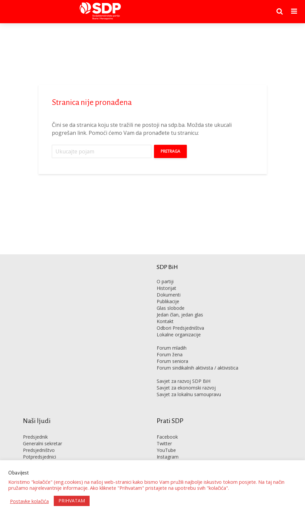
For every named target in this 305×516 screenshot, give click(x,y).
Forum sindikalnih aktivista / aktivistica (197, 368)
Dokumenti (169, 295)
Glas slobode (171, 308)
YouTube (166, 450)
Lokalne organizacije (179, 334)
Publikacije (168, 301)
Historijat (166, 288)
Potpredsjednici (39, 457)
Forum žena (170, 354)
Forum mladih (172, 348)
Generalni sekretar (42, 443)
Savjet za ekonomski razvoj (186, 388)
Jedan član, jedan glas (180, 314)
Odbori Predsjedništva (180, 328)
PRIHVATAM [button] (71, 500)
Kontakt (165, 321)
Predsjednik (35, 437)
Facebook (167, 437)
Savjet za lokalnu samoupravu (189, 394)
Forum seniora (172, 361)
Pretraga (170, 151)
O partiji (165, 281)
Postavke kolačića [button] (29, 501)
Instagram (168, 457)
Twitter (164, 443)
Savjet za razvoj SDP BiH (183, 381)
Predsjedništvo (39, 450)
